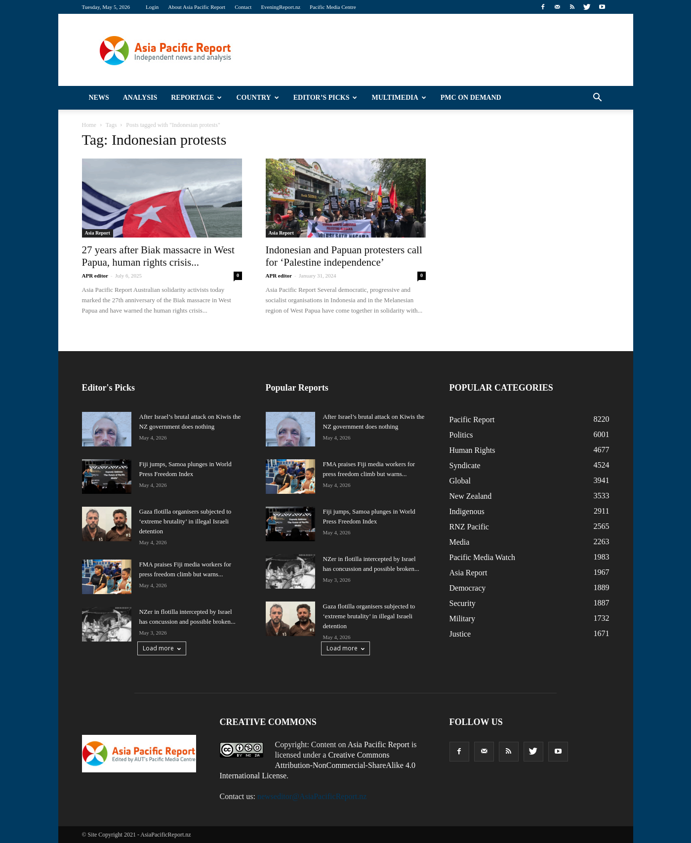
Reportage (196, 97)
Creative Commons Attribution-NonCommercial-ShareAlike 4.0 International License (317, 765)
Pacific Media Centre (333, 7)
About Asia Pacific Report (196, 7)
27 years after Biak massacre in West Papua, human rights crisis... (158, 256)
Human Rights (472, 450)
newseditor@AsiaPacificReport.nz (311, 796)
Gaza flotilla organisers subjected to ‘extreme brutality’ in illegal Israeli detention (185, 521)
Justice (460, 634)
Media (459, 542)
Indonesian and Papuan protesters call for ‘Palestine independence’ (344, 256)
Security (462, 603)
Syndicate (465, 465)
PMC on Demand (471, 97)
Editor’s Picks (325, 97)
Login (152, 7)
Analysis (140, 97)
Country (257, 97)
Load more (162, 648)
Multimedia (398, 97)
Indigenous (467, 511)
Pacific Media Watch (482, 557)
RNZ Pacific (469, 526)
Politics (461, 435)
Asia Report (97, 233)
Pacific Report (472, 419)
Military (462, 618)
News (99, 97)
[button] (598, 98)
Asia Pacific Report (378, 744)
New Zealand (470, 496)
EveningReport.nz (280, 7)
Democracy (467, 588)
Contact (243, 7)
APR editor (95, 276)
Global (460, 481)
